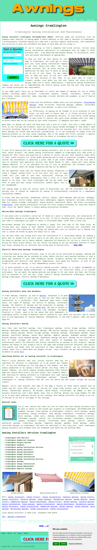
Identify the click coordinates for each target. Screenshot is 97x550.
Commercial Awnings (19, 502)
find (9, 328)
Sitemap (3, 533)
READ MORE (78, 245)
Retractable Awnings (19, 509)
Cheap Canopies (44, 499)
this (4, 319)
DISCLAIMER (90, 20)
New (15, 533)
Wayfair (43, 296)
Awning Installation (11, 504)
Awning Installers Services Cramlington (29, 433)
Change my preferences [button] (75, 543)
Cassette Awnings (70, 497)
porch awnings (81, 411)
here (24, 310)
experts (67, 347)
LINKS (69, 20)
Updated (19, 533)
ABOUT (75, 20)
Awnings (72, 338)
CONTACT (82, 20)
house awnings (80, 423)
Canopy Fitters (33, 497)
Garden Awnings (80, 499)
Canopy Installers (16, 497)
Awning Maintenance (38, 502)
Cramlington (7, 205)
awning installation (86, 349)
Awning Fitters (87, 497)
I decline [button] (63, 543)
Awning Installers (10, 506)
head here (41, 307)
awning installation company (54, 64)
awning (51, 111)
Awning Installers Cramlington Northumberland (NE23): (28, 37)
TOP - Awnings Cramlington (14, 517)
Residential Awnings (62, 499)
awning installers (82, 406)
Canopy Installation (51, 497)
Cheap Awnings (28, 504)
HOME (63, 20)
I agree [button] (56, 543)
